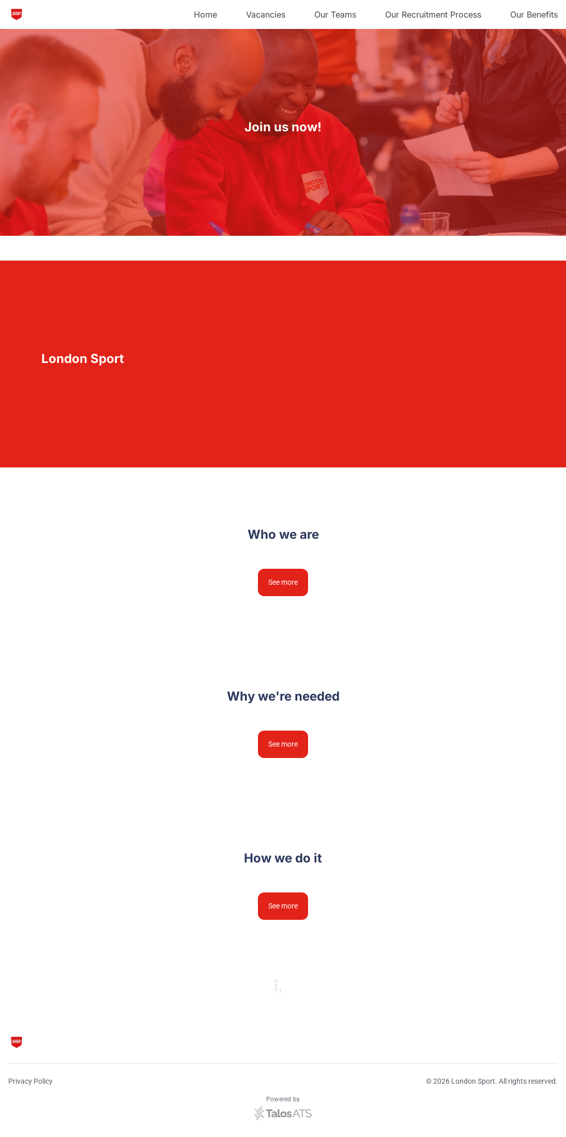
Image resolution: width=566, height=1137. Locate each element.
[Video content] (425, 364)
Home (205, 14)
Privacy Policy (30, 1081)
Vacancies (265, 14)
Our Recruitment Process (433, 14)
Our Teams (335, 14)
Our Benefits (534, 14)
